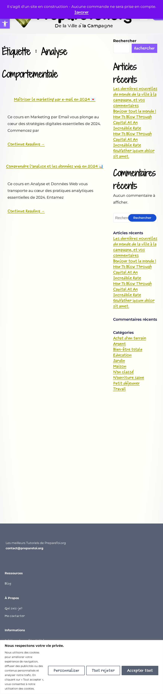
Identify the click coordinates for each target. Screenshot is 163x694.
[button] (5, 24)
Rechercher (124, 41)
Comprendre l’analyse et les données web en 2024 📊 (54, 166)
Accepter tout (140, 670)
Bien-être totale (127, 349)
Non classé (123, 372)
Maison (119, 366)
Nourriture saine (128, 377)
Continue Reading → (26, 144)
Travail (119, 389)
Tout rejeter (103, 670)
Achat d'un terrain (129, 338)
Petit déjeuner (126, 383)
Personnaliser (66, 670)
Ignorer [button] (81, 12)
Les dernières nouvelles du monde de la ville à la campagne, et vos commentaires (135, 97)
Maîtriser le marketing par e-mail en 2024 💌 (54, 99)
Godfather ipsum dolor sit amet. (134, 154)
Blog (8, 583)
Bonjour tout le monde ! (134, 111)
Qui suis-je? (13, 608)
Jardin (119, 361)
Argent (119, 344)
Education (122, 355)
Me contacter (15, 615)
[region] (81, 667)
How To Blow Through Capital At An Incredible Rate (132, 122)
